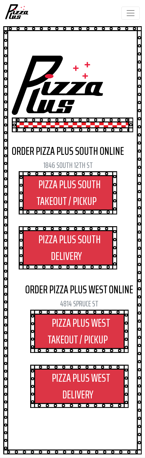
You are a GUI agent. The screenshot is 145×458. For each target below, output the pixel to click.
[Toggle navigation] (130, 13)
